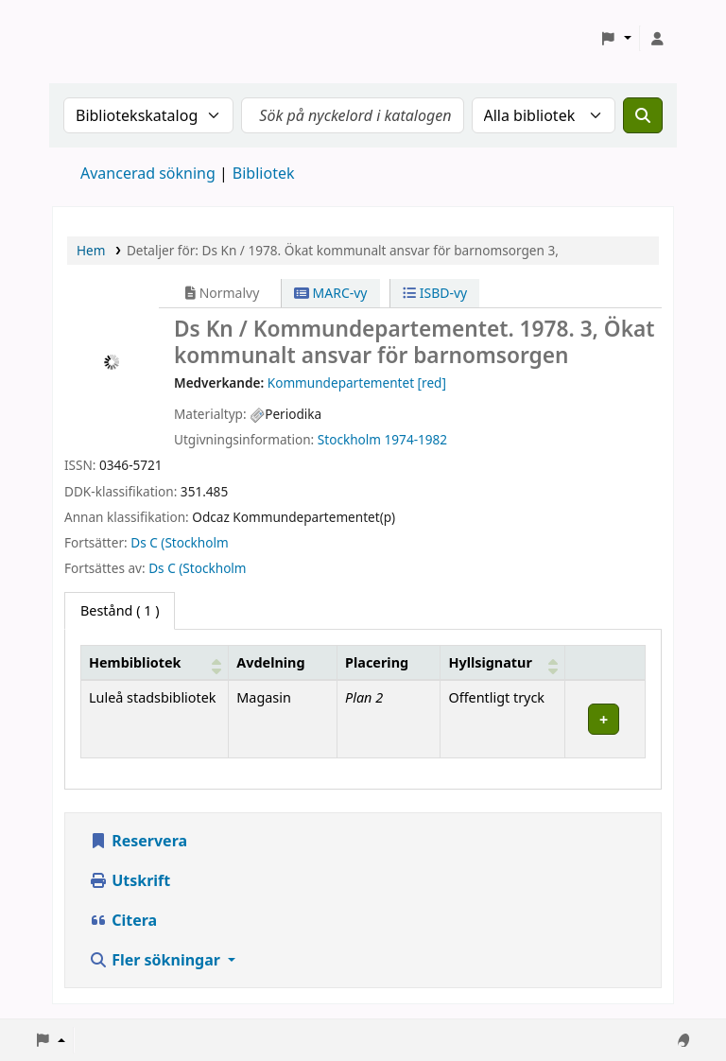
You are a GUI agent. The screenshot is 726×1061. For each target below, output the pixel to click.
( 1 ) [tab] (119, 610)
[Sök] (643, 115)
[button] (616, 39)
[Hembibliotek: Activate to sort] (155, 662)
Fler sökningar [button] (156, 959)
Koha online (100, 38)
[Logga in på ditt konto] (657, 39)
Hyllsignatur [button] (489, 662)
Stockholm (349, 439)
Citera (123, 920)
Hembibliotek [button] (135, 662)
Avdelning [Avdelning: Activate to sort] (270, 662)
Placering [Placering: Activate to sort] (376, 662)
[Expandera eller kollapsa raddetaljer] (604, 719)
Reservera (138, 840)
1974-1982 (416, 439)
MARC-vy (331, 293)
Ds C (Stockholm (179, 542)
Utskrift (129, 880)
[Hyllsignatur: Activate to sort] (502, 662)
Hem (91, 250)
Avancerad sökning (148, 173)
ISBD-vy (435, 293)
